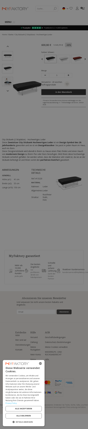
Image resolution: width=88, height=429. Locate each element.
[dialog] (24, 393)
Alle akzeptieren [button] (23, 408)
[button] (24, 421)
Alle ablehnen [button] (23, 416)
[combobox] (40, 363)
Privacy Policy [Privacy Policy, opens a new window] (11, 403)
